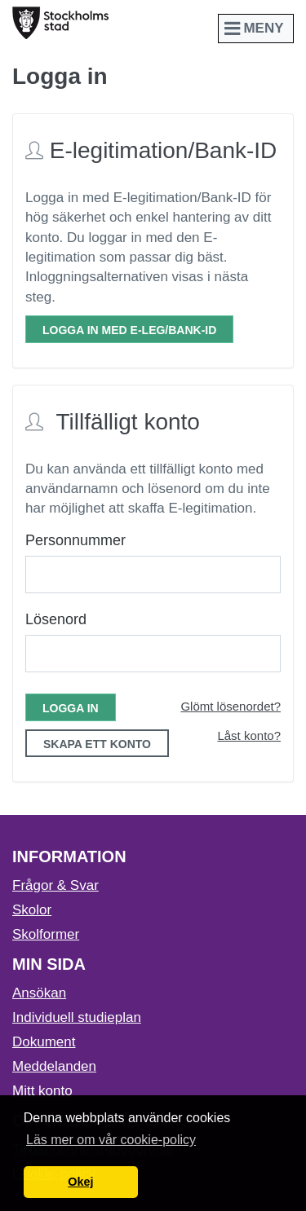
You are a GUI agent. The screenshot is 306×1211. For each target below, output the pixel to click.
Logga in (70, 708)
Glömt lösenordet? (230, 706)
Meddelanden (54, 1066)
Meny (255, 28)
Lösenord (55, 619)
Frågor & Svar (55, 885)
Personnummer (75, 540)
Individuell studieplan (76, 1017)
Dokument (43, 1042)
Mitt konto (42, 1091)
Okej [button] (80, 1181)
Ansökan (39, 993)
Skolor (31, 910)
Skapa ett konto (97, 744)
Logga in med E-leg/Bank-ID (129, 330)
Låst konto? (249, 735)
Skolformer (45, 934)
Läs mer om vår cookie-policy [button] (111, 1140)
